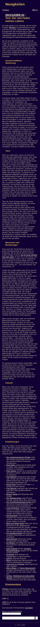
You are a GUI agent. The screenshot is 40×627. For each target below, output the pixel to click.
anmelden (29, 608)
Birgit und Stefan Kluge (15, 523)
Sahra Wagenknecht (27, 568)
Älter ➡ (35, 10)
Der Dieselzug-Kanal (14, 533)
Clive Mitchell (11, 477)
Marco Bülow (11, 568)
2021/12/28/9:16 (14, 14)
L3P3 (23, 625)
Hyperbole (10, 554)
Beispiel (12, 27)
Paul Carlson (11, 471)
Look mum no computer (15, 564)
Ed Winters (10, 543)
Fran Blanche (11, 488)
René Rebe (10, 465)
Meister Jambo (12, 494)
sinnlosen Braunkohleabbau (18, 550)
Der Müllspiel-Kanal (13, 498)
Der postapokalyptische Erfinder (18, 457)
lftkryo (8, 560)
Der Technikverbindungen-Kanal (18, 502)
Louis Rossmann (12, 508)
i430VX (9, 558)
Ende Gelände (11, 549)
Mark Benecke (11, 539)
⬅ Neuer (5, 10)
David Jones (11, 484)
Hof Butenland (11, 516)
